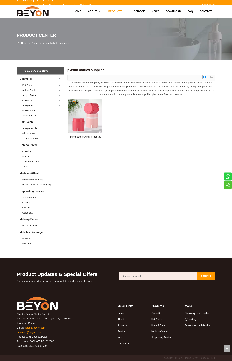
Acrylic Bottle (29, 95)
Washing (26, 156)
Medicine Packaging (32, 179)
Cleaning (27, 151)
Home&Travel (28, 145)
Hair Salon (26, 122)
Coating (26, 202)
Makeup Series (29, 219)
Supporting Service (32, 191)
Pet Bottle (27, 85)
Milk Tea (26, 243)
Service (121, 331)
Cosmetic (26, 78)
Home (121, 313)
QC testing (190, 319)
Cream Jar (27, 100)
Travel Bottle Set (31, 161)
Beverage (27, 238)
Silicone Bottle (29, 115)
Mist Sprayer (29, 133)
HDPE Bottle (29, 110)
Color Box (27, 212)
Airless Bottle (29, 90)
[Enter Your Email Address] (157, 276)
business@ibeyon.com (29, 332)
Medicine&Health (30, 173)
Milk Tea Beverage (31, 232)
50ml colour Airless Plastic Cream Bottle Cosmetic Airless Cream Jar (85, 136)
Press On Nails (30, 225)
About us (123, 319)
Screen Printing (30, 197)
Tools (25, 166)
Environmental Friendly (197, 325)
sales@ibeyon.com (35, 327)
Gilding (26, 207)
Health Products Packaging (36, 184)
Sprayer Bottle (29, 128)
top (227, 348)
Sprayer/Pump (29, 105)
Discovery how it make (197, 313)
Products (122, 325)
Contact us (123, 343)
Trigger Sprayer (30, 138)
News (121, 337)
